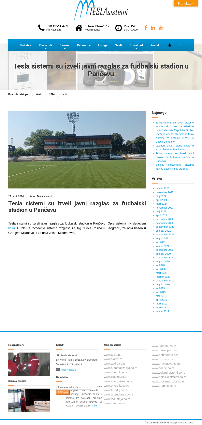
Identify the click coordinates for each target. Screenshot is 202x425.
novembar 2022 (165, 223)
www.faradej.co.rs (115, 390)
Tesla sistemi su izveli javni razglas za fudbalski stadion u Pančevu (77, 206)
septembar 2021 (165, 234)
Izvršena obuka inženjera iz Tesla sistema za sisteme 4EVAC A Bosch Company (175, 138)
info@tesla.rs (68, 369)
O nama (64, 45)
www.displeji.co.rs (115, 376)
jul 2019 (160, 288)
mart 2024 (161, 203)
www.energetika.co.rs (118, 381)
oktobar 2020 (163, 253)
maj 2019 (161, 295)
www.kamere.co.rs (164, 346)
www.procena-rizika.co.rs (168, 381)
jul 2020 (160, 265)
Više (94, 405)
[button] (181, 44)
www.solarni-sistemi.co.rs (168, 372)
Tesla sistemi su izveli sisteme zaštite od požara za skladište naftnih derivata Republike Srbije (175, 126)
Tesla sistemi (161, 422)
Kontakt (156, 45)
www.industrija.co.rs (117, 399)
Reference (84, 45)
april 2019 (161, 299)
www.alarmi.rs (113, 359)
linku (11, 228)
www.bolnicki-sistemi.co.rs (169, 377)
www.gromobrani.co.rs (118, 394)
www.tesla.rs (112, 354)
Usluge (103, 45)
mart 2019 (161, 303)
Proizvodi (45, 45)
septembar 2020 (165, 257)
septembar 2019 (165, 280)
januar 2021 (162, 246)
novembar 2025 (165, 192)
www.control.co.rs (115, 372)
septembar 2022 (165, 226)
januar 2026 (162, 188)
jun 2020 (161, 269)
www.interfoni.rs (114, 403)
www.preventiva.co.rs (166, 363)
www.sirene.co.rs (163, 368)
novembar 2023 (165, 207)
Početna (25, 45)
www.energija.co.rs (116, 385)
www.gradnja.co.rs (164, 385)
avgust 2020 (163, 261)
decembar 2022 (165, 219)
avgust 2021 (163, 238)
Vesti (118, 45)
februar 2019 (163, 307)
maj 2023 (161, 211)
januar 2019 (162, 311)
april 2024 (161, 200)
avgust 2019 (163, 284)
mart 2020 (161, 272)
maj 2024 (161, 196)
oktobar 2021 (163, 230)
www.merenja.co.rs (164, 350)
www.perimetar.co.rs (165, 354)
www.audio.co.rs (114, 363)
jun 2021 (161, 242)
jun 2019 (161, 292)
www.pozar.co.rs (162, 359)
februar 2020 (163, 276)
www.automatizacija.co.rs (120, 367)
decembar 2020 (165, 249)
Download (136, 45)
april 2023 (161, 215)
